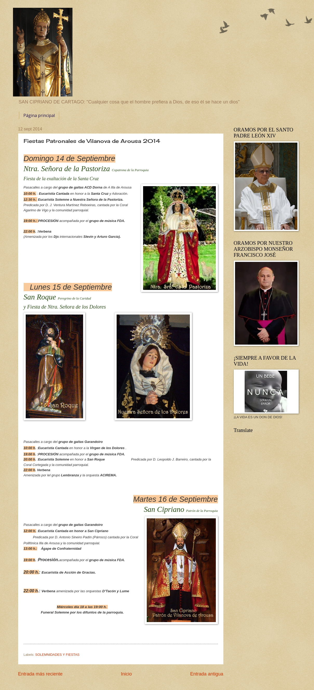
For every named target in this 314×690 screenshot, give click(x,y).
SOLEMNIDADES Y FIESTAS (57, 655)
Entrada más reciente (40, 674)
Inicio (126, 674)
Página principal (39, 115)
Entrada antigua (206, 674)
